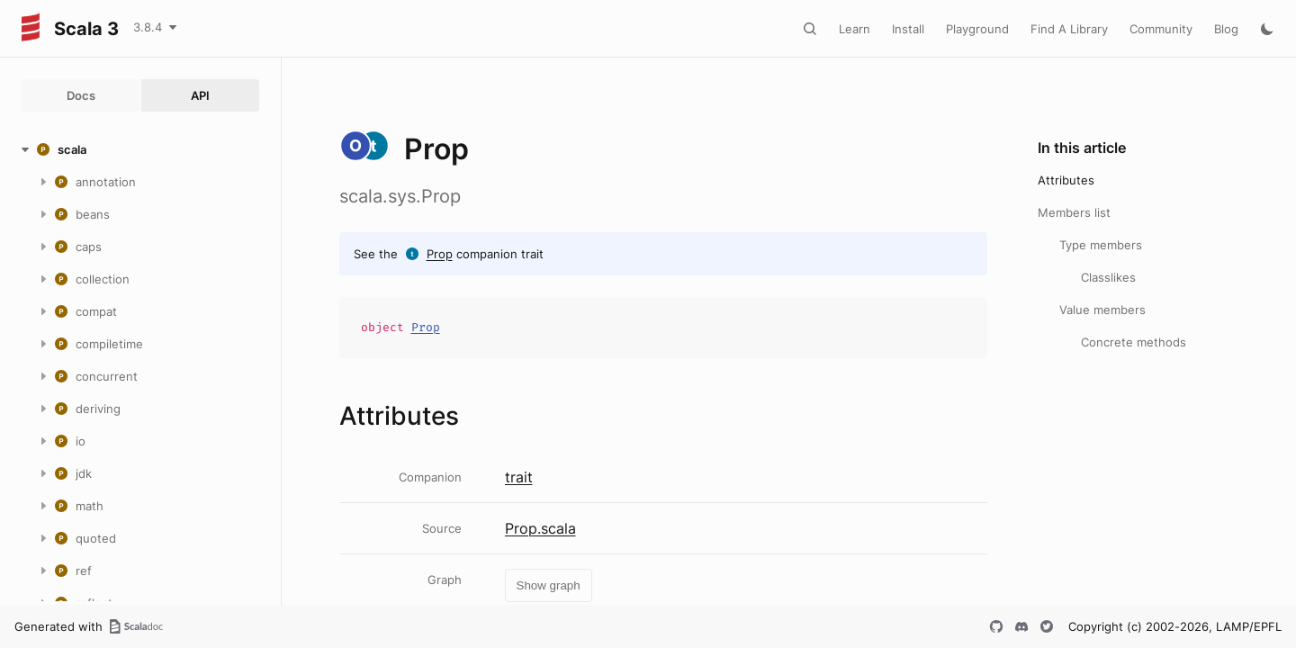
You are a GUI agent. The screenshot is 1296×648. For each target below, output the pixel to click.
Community (1161, 29)
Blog (1226, 29)
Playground (977, 29)
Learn (854, 29)
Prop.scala (540, 528)
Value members (1102, 309)
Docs (81, 95)
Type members (1100, 245)
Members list (1074, 212)
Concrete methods (1133, 342)
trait (519, 477)
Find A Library (1069, 29)
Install (908, 29)
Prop (440, 254)
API (200, 95)
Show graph (548, 585)
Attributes (1066, 180)
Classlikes (1108, 277)
